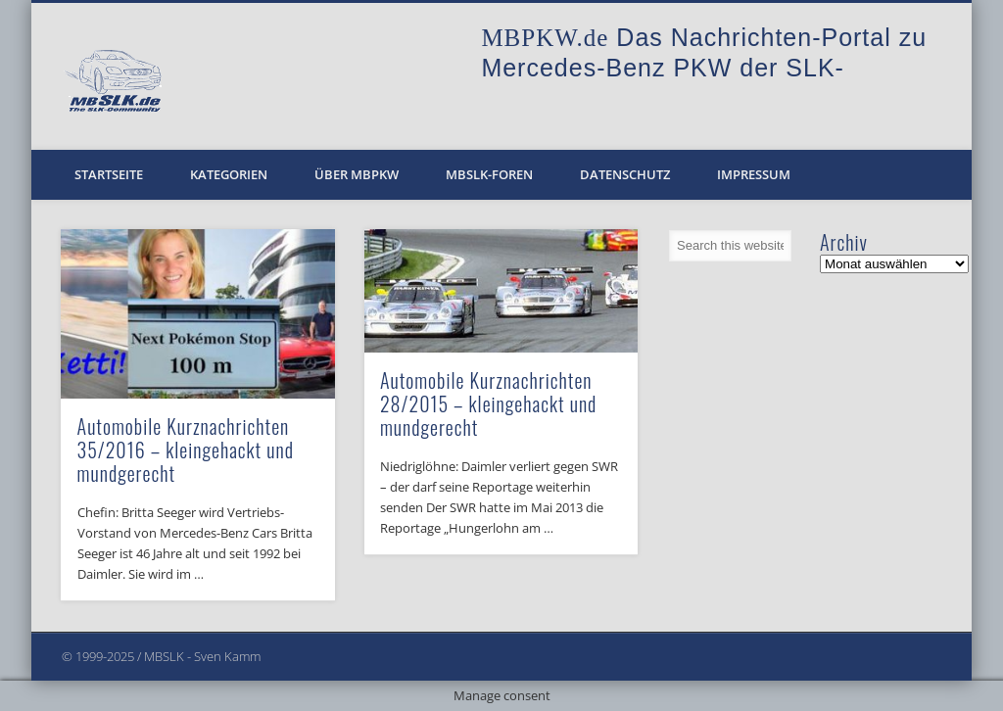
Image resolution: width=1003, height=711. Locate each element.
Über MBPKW (356, 174)
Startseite (108, 174)
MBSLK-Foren (489, 174)
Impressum (753, 174)
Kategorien (228, 174)
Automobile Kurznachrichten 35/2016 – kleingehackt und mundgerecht (185, 449)
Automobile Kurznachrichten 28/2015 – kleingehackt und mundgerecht (488, 403)
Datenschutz (625, 174)
